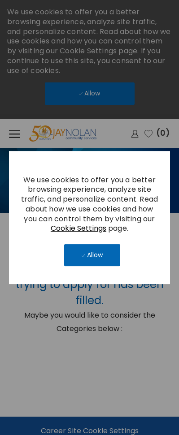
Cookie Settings (78, 228)
